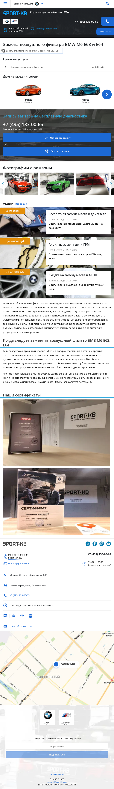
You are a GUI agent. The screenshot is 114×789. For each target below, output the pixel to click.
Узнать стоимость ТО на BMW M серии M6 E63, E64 (33, 50)
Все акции (21, 203)
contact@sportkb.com (46, 28)
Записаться (105, 31)
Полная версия (57, 774)
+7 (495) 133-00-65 (86, 21)
